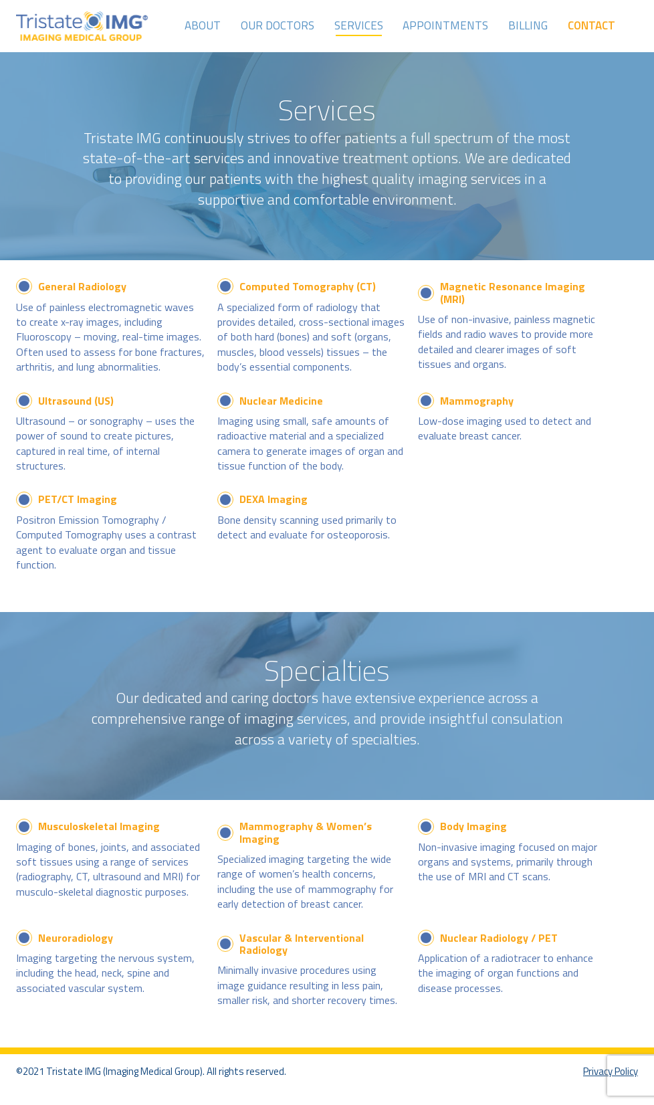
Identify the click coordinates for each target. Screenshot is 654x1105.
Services (358, 25)
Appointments (445, 25)
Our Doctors (277, 25)
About (203, 25)
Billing (528, 25)
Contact (591, 25)
